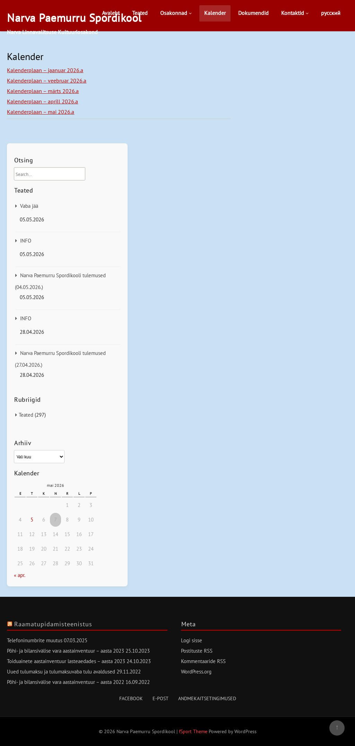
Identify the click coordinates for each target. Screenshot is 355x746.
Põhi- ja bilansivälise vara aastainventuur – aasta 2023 (65, 650)
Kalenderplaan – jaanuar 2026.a (45, 70)
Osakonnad (173, 12)
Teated (140, 12)
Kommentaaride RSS (203, 661)
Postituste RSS (197, 650)
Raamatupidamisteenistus (53, 624)
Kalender (215, 12)
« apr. (19, 575)
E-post (160, 698)
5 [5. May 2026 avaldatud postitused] (32, 519)
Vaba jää (29, 206)
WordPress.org (196, 671)
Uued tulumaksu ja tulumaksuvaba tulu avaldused (61, 671)
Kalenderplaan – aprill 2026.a (42, 101)
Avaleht (111, 12)
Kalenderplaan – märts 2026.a (43, 90)
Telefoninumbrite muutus (34, 640)
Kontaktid (292, 12)
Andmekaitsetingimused (207, 698)
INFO (25, 240)
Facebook (131, 698)
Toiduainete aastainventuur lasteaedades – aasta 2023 (66, 661)
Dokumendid (253, 12)
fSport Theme (194, 731)
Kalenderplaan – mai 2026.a (40, 111)
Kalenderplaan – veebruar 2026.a (46, 80)
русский (330, 12)
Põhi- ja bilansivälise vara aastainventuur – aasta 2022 (65, 682)
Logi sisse (191, 640)
